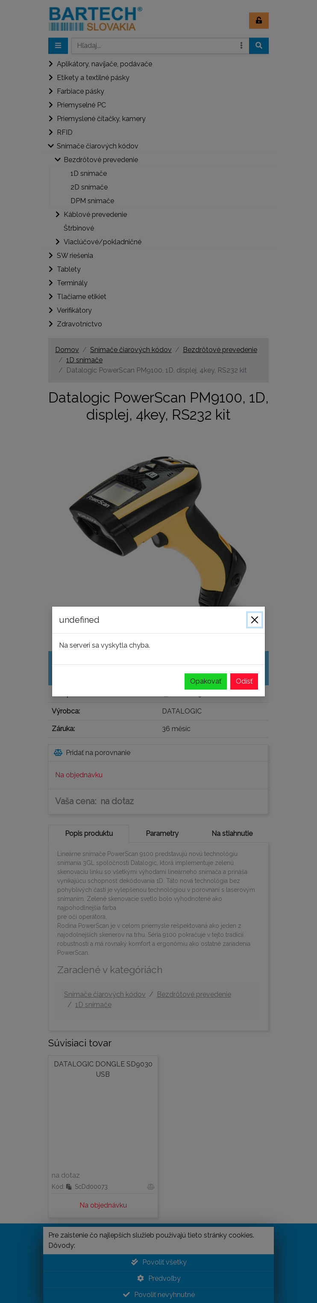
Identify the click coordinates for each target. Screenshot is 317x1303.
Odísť (244, 681)
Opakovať (205, 681)
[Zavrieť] (254, 620)
